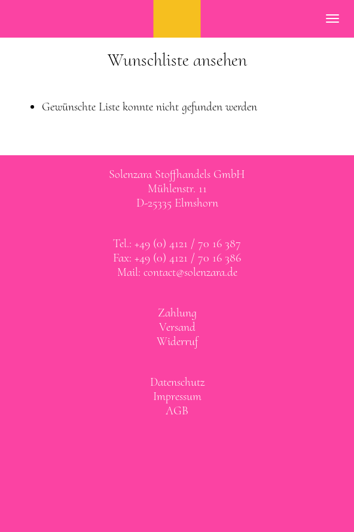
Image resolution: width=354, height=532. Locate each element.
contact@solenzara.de (190, 272)
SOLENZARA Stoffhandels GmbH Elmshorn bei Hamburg (177, 19)
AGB (177, 411)
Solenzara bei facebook (165, 441)
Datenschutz (177, 382)
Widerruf (177, 341)
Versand (177, 327)
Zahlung (177, 313)
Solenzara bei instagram (189, 441)
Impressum (177, 396)
